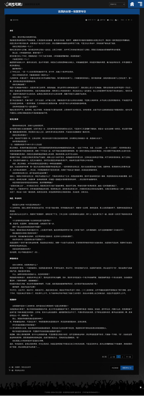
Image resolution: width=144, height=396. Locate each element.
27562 (111, 20)
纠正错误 (115, 368)
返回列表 (15, 20)
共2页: (101, 357)
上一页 (110, 357)
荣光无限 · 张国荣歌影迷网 (64, 393)
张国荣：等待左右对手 (23, 368)
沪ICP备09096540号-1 (90, 393)
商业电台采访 (20, 371)
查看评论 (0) (126, 368)
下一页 (128, 357)
